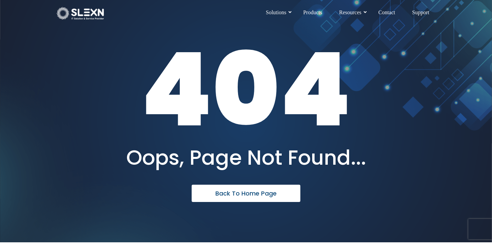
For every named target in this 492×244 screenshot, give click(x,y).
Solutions (278, 12)
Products (312, 12)
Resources (352, 12)
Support (420, 12)
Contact (386, 12)
